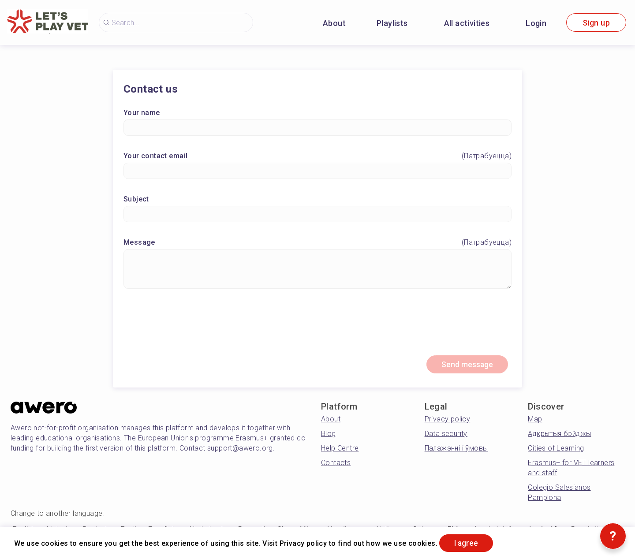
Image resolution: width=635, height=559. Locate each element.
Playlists (392, 23)
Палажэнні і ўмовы (456, 449)
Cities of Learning (556, 449)
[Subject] (317, 214)
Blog (328, 434)
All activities (467, 23)
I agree (468, 543)
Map (535, 420)
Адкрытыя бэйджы (559, 434)
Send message (466, 365)
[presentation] (317, 326)
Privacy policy (448, 420)
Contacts (336, 463)
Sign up (596, 22)
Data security (446, 434)
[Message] (317, 269)
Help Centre (340, 449)
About (334, 23)
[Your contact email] (317, 171)
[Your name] (317, 128)
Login (536, 23)
